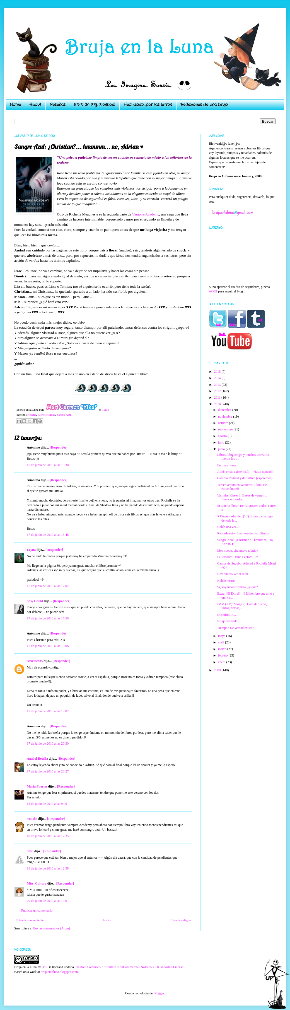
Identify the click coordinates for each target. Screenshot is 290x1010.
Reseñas (58, 104)
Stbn (30, 851)
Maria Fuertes (37, 786)
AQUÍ (213, 291)
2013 (218, 385)
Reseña (31, 414)
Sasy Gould (35, 601)
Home (15, 104)
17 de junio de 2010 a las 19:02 (48, 711)
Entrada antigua (180, 920)
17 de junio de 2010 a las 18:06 (48, 646)
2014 (218, 378)
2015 (218, 372)
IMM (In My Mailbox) (94, 104)
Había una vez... (228, 527)
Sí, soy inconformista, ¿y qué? (237, 587)
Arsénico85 (35, 661)
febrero (223, 655)
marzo (222, 649)
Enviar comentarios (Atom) (51, 928)
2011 (218, 397)
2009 (218, 670)
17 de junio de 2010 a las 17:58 (48, 618)
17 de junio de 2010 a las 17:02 (48, 586)
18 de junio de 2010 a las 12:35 (48, 836)
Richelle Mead (46, 414)
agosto (223, 436)
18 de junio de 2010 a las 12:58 (48, 868)
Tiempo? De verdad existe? (235, 628)
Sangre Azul (64, 414)
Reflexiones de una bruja (204, 104)
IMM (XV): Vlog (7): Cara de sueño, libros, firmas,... (242, 606)
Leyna (31, 550)
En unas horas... (227, 465)
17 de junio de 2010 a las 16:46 (48, 535)
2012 (218, 391)
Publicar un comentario (36, 910)
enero (222, 662)
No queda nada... (228, 621)
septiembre (226, 429)
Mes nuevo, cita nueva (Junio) (237, 551)
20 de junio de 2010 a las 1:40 (47, 901)
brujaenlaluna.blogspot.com (59, 972)
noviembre (225, 416)
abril (221, 642)
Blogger (158, 993)
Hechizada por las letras (148, 104)
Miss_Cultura (37, 883)
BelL (45, 967)
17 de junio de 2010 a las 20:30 (48, 743)
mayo (222, 636)
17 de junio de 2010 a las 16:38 (48, 465)
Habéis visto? (226, 581)
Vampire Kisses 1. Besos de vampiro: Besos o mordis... (242, 497)
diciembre (225, 410)
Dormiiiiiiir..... (227, 615)
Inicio (106, 920)
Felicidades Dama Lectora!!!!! (237, 557)
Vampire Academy (145, 214)
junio (222, 449)
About (35, 104)
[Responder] (58, 447)
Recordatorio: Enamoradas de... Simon (243, 533)
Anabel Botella (37, 758)
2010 (218, 404)
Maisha (32, 819)
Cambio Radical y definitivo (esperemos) (244, 478)
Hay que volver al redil (232, 574)
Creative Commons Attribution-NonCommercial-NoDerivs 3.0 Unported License (129, 967)
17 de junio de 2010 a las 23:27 (48, 771)
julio (221, 442)
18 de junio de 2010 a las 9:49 (47, 804)
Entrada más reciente (30, 920)
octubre (223, 423)
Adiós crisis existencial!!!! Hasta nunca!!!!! (246, 472)
